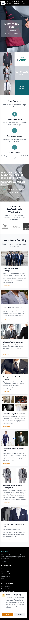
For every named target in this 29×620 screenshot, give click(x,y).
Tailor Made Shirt (6, 589)
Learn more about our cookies (9, 610)
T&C (2, 579)
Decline (19, 614)
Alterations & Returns (7, 574)
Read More (6, 285)
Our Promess (5, 571)
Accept (8, 614)
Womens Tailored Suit (7, 591)
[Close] (25, 594)
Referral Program (6, 576)
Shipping (3, 569)
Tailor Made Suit (6, 586)
